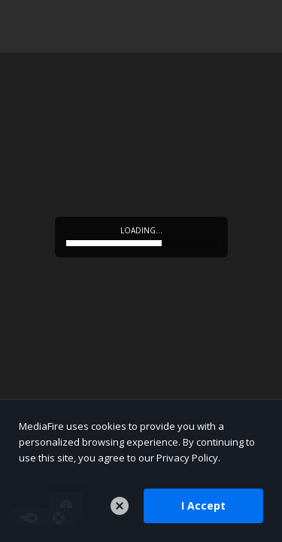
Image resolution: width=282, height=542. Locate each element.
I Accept (203, 505)
